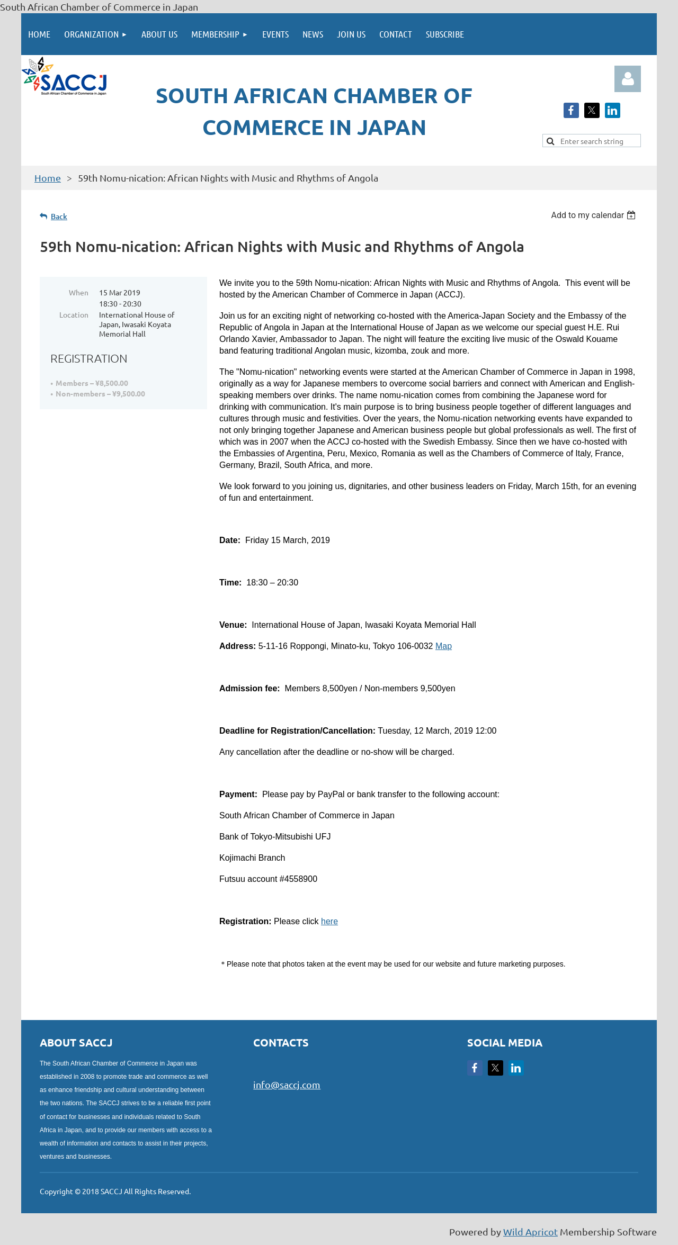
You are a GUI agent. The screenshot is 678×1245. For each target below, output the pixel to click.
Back (59, 216)
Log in (627, 79)
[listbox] (594, 215)
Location (73, 314)
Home (47, 177)
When (78, 292)
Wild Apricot (530, 1231)
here (329, 921)
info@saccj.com (286, 1084)
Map (443, 646)
